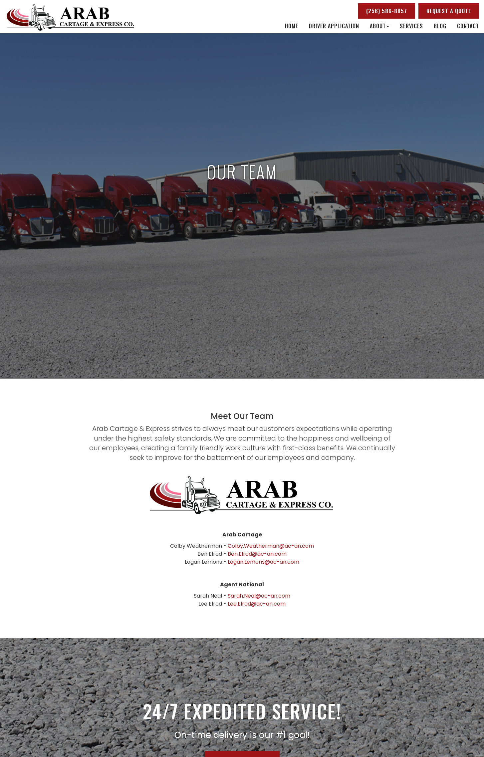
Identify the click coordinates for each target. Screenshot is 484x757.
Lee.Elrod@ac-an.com (257, 604)
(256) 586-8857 (386, 11)
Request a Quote (448, 11)
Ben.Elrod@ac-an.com (257, 554)
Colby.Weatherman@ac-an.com (271, 546)
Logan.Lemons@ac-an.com (263, 562)
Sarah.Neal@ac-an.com (259, 596)
